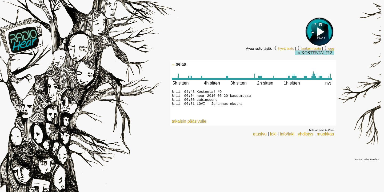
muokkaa (325, 137)
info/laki (287, 137)
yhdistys (305, 137)
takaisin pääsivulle (189, 124)
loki (273, 137)
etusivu (260, 137)
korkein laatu (309, 48)
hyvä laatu (284, 48)
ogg (329, 48)
